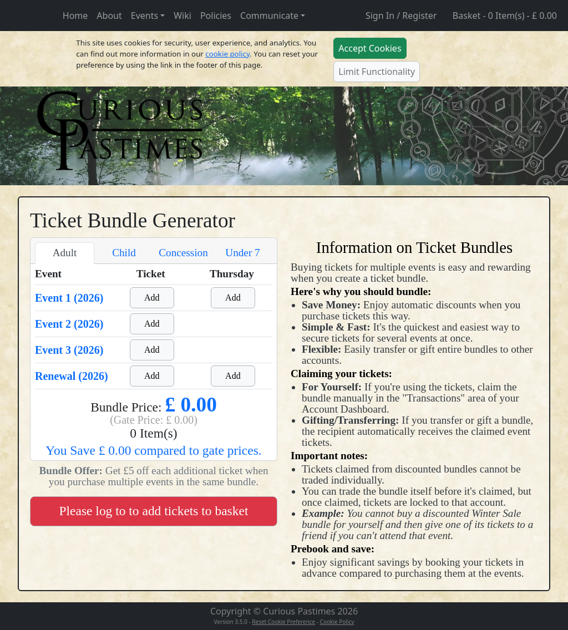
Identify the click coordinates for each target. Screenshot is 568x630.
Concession (183, 252)
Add (152, 297)
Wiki (182, 15)
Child (124, 252)
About (109, 15)
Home (75, 15)
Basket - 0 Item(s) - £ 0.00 (505, 15)
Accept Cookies (369, 48)
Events (144, 15)
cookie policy (227, 54)
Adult (65, 252)
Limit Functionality (376, 71)
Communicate (269, 15)
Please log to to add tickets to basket (153, 511)
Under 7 (242, 252)
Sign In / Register (401, 15)
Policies (215, 15)
